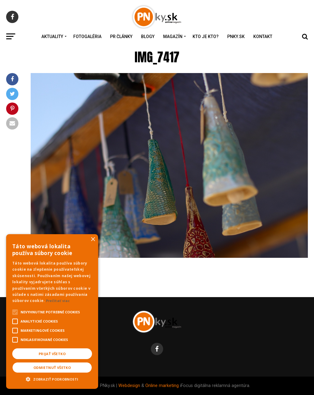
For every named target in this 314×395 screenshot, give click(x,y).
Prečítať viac (58, 300)
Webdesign (129, 385)
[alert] (52, 311)
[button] (52, 378)
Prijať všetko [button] (52, 353)
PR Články (121, 36)
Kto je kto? (206, 36)
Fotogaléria (87, 36)
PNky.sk (236, 36)
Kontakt (262, 36)
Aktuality (52, 36)
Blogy (148, 36)
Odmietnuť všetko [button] (52, 367)
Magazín (172, 36)
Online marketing (162, 385)
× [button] (92, 239)
